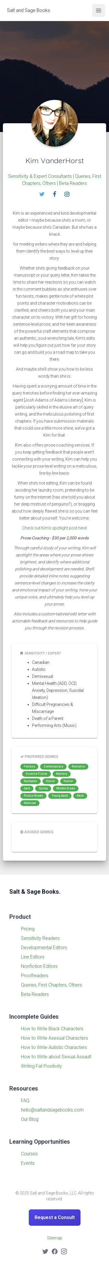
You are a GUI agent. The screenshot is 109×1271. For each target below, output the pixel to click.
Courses (29, 1154)
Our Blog (29, 1119)
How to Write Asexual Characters (54, 1038)
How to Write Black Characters (52, 1029)
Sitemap (54, 1238)
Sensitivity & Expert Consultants (40, 176)
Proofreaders (34, 975)
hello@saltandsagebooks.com (52, 1110)
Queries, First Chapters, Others (51, 985)
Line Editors (32, 957)
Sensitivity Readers (40, 938)
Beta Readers (73, 183)
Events (28, 1163)
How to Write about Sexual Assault (56, 1057)
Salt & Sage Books (34, 891)
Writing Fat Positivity (41, 1066)
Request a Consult (55, 1217)
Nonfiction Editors (39, 966)
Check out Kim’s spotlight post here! (54, 528)
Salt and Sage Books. (29, 10)
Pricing (28, 929)
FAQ (25, 1100)
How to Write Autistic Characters (54, 1047)
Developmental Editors (44, 947)
